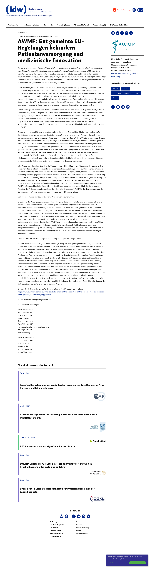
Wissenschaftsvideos (118, 25)
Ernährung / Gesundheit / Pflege (126, 93)
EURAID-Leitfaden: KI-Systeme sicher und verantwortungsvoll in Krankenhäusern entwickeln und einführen (56, 465)
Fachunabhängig (98, 25)
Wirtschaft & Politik (80, 25)
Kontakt (78, 531)
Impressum (79, 525)
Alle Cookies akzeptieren (137, 563)
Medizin (125, 89)
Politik (115, 89)
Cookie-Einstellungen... (115, 563)
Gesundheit (47, 25)
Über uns (78, 522)
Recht (115, 98)
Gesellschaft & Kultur (30, 25)
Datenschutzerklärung (82, 528)
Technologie (13, 25)
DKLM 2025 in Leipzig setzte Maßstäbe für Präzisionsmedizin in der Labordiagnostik (57, 490)
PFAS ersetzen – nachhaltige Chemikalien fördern (47, 446)
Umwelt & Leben (62, 25)
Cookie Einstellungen (82, 533)
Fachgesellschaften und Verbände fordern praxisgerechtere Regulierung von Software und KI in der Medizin (62, 386)
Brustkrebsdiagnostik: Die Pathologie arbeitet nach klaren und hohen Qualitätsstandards (58, 416)
